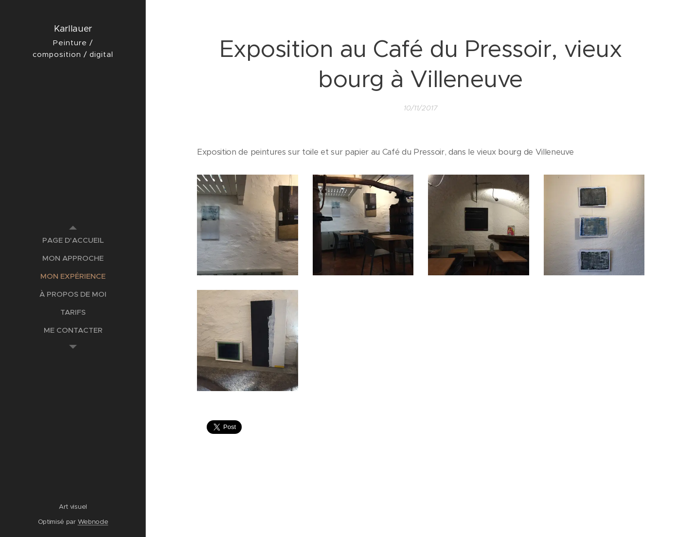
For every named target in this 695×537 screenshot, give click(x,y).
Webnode (93, 522)
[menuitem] (73, 240)
